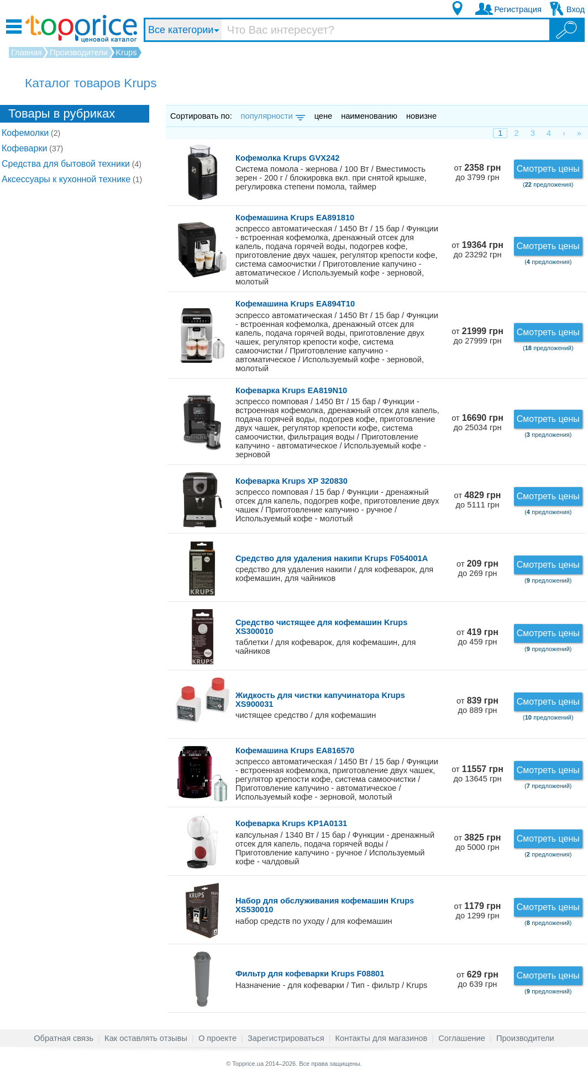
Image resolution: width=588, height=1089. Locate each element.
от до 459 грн (477, 637)
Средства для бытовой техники (71, 163)
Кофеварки (32, 148)
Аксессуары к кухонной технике (72, 179)
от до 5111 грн (477, 500)
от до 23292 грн (477, 250)
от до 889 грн (477, 705)
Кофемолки (31, 133)
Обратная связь (63, 1038)
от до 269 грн (477, 568)
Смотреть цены (548, 168)
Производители (525, 1038)
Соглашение (461, 1038)
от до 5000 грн (477, 842)
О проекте (217, 1038)
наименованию (369, 116)
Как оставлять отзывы (145, 1038)
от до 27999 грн (477, 336)
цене (323, 116)
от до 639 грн (477, 979)
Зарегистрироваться (286, 1038)
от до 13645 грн (477, 774)
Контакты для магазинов (381, 1038)
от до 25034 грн (477, 423)
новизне (421, 116)
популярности (272, 116)
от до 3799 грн (477, 172)
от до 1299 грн (477, 911)
